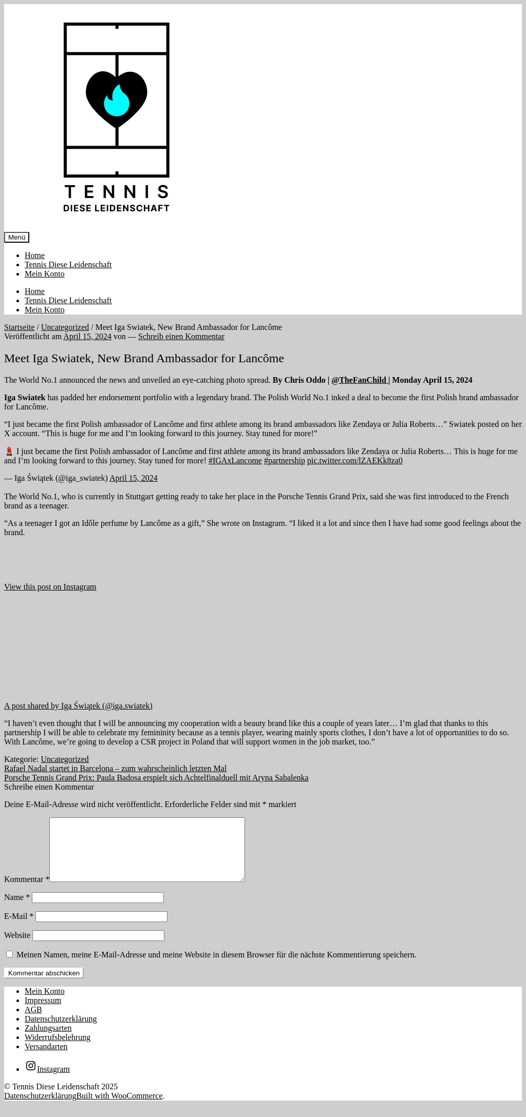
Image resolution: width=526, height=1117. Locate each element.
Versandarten (46, 1058)
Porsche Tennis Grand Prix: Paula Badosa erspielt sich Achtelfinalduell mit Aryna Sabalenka (156, 777)
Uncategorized (65, 327)
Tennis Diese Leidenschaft (68, 264)
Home (35, 255)
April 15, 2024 (133, 478)
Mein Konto (45, 273)
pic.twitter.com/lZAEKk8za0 (355, 460)
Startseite (19, 327)
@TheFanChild (359, 380)
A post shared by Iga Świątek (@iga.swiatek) (78, 705)
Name (17, 909)
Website (17, 947)
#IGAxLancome (235, 460)
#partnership (284, 460)
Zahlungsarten (48, 1040)
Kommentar (26, 891)
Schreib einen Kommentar (181, 336)
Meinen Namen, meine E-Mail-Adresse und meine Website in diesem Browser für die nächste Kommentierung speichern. (216, 967)
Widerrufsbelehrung (57, 1049)
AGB (33, 1021)
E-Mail (18, 928)
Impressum (43, 1012)
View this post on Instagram (50, 586)
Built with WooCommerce (119, 1108)
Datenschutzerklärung (61, 1031)
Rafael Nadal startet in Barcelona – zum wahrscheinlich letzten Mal (115, 768)
